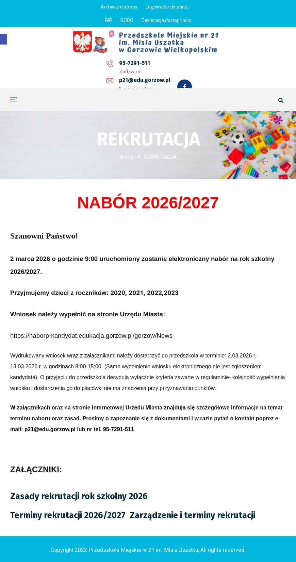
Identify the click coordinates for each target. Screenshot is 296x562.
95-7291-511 (74, 66)
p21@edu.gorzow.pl (136, 66)
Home (126, 157)
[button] (3, 39)
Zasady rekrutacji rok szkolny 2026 (79, 496)
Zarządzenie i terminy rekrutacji (192, 515)
